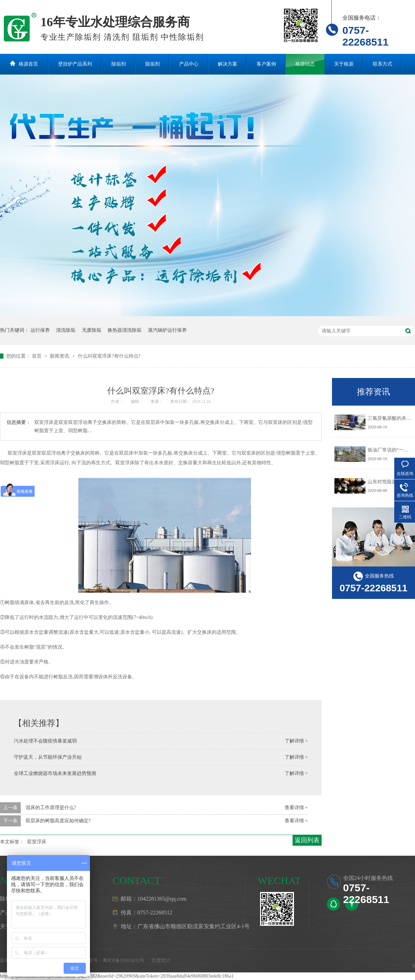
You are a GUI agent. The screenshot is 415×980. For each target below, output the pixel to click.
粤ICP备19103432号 (123, 960)
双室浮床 (36, 841)
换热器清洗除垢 (124, 330)
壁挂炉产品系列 (75, 64)
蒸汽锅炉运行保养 (167, 330)
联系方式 (382, 64)
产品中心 (189, 64)
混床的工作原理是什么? (51, 807)
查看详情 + (296, 807)
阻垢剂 (152, 64)
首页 (37, 356)
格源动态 (305, 64)
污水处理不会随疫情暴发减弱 (45, 741)
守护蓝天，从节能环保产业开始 (48, 757)
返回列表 (307, 840)
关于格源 (343, 64)
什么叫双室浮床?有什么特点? (109, 356)
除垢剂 (118, 64)
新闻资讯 (60, 356)
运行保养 (40, 330)
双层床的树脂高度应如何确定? (58, 820)
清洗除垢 (65, 330)
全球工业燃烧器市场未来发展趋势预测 (55, 773)
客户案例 (266, 64)
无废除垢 (91, 330)
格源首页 (28, 64)
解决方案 (227, 64)
